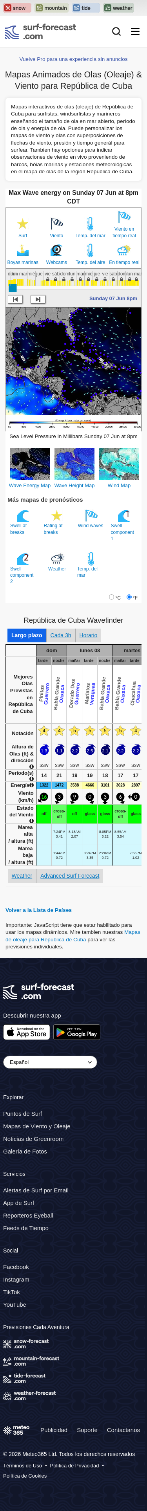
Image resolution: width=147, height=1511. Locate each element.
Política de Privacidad (74, 1466)
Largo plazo (26, 635)
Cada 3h (61, 635)
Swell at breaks (20, 522)
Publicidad (53, 1430)
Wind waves (91, 518)
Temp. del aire (90, 262)
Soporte (87, 1430)
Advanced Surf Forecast (69, 876)
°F (135, 598)
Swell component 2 (21, 568)
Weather (57, 562)
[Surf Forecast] (40, 31)
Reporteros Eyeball (28, 1215)
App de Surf (18, 1202)
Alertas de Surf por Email (36, 1190)
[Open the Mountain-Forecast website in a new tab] (51, 8)
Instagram (16, 1279)
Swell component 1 (122, 525)
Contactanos (123, 1430)
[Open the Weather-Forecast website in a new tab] (118, 8)
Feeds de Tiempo (26, 1228)
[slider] (12, 288)
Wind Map (119, 485)
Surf (22, 235)
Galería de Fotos (25, 1151)
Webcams (56, 262)
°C (117, 598)
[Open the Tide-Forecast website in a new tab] (86, 8)
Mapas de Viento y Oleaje (37, 1126)
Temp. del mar (90, 235)
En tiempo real (124, 262)
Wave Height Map (74, 485)
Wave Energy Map (30, 485)
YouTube (14, 1304)
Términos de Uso (22, 1466)
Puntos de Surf (22, 1114)
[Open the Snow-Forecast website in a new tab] (17, 8)
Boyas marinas (22, 262)
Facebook (16, 1266)
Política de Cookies (25, 1476)
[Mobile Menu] (135, 31)
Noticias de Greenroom (33, 1139)
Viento (56, 235)
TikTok (11, 1292)
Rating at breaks (54, 522)
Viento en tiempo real (124, 232)
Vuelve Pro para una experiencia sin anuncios (73, 59)
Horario (89, 635)
